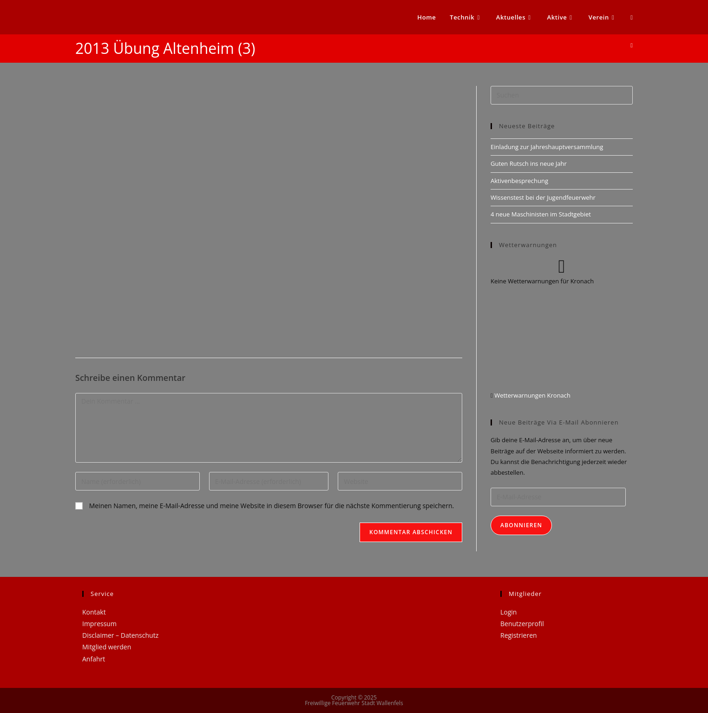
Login (508, 612)
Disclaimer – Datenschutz (120, 635)
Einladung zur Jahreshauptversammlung (547, 147)
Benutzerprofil (522, 623)
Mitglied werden (106, 646)
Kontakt (94, 612)
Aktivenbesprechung (519, 181)
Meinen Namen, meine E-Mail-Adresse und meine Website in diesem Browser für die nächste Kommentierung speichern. (271, 505)
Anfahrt (93, 658)
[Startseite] (631, 45)
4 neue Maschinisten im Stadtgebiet (541, 214)
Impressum (99, 623)
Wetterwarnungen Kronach (531, 395)
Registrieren (518, 635)
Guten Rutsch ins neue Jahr (529, 163)
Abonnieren (521, 525)
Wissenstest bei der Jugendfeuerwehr (543, 197)
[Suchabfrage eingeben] (562, 95)
